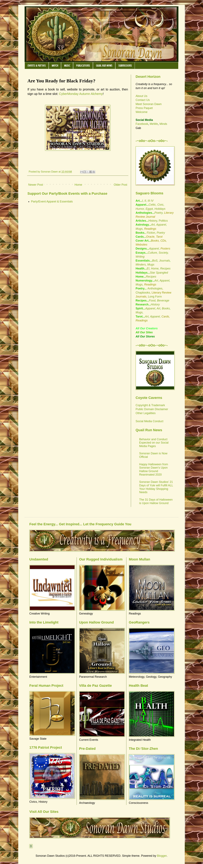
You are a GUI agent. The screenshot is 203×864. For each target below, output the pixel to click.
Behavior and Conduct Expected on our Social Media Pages (154, 443)
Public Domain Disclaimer (152, 409)
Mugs (139, 228)
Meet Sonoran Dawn (149, 104)
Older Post (120, 184)
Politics (163, 220)
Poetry (158, 212)
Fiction (150, 232)
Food (152, 300)
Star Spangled (159, 272)
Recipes (165, 268)
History (152, 220)
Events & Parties (37, 65)
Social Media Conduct (149, 421)
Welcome (141, 112)
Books (166, 308)
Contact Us (143, 100)
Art (153, 224)
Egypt (149, 208)
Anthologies (154, 288)
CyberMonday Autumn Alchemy (81, 94)
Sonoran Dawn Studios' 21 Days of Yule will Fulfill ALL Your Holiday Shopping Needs (156, 487)
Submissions (125, 65)
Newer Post (35, 184)
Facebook (142, 123)
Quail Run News (104, 65)
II (145, 200)
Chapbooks (143, 292)
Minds (163, 123)
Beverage (163, 300)
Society (163, 252)
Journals (164, 260)
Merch (55, 65)
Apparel (161, 224)
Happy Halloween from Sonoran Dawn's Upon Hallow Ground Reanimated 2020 (153, 469)
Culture (152, 252)
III (149, 200)
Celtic (152, 204)
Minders (141, 264)
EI (148, 268)
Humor (140, 208)
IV (152, 200)
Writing (140, 256)
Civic (160, 204)
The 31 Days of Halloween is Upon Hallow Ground (156, 501)
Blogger (162, 855)
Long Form (155, 296)
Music (67, 65)
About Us (141, 96)
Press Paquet (144, 108)
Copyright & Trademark (150, 405)
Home (78, 184)
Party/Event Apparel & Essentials (52, 201)
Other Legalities (146, 413)
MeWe (154, 123)
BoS (154, 260)
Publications (83, 65)
